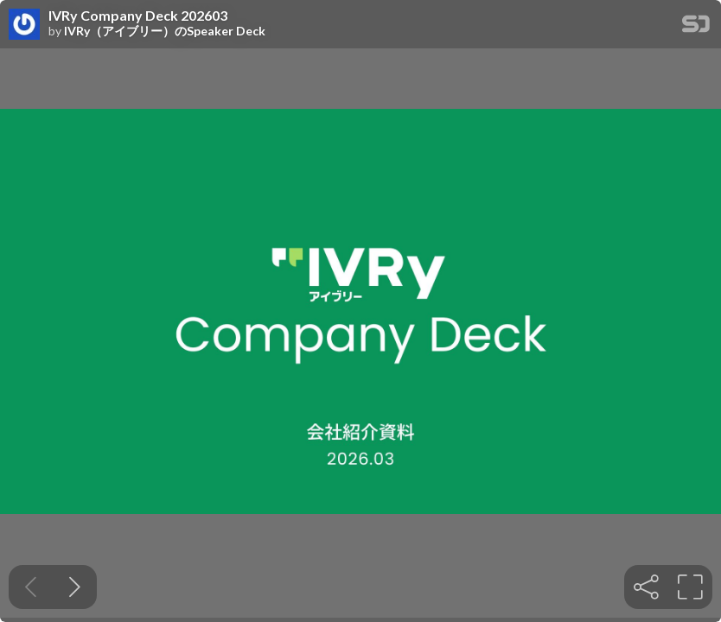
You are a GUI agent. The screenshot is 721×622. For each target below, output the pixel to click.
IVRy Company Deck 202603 (137, 15)
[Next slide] (74, 587)
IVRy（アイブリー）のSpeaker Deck (164, 31)
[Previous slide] (30, 587)
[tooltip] (646, 587)
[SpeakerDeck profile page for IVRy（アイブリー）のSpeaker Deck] (24, 25)
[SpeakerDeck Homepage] (696, 27)
